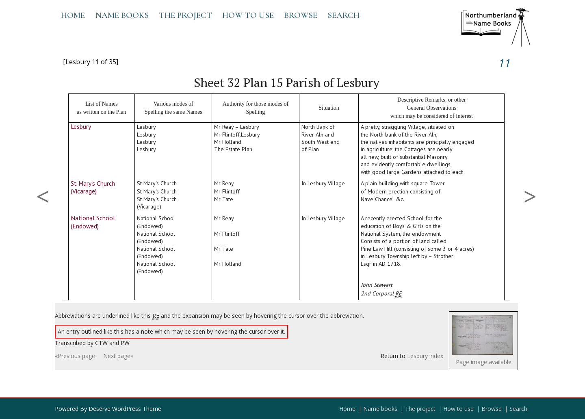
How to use (248, 15)
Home (73, 15)
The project (185, 15)
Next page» (118, 356)
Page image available (483, 362)
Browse (300, 15)
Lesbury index (425, 356)
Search (343, 15)
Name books (122, 15)
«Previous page (75, 356)
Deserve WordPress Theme (125, 408)
